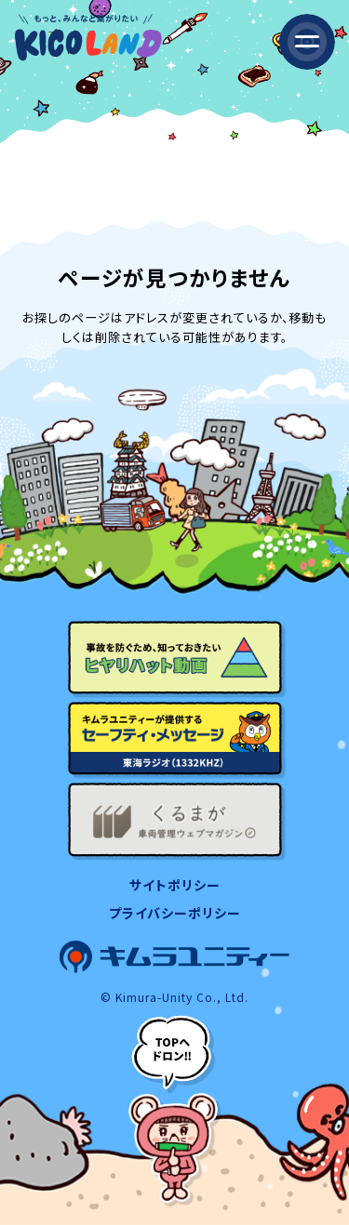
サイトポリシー (175, 885)
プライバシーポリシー (175, 912)
